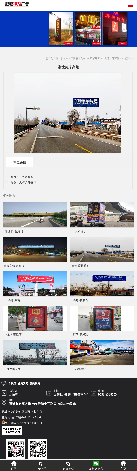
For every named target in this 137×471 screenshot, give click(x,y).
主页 (123, 465)
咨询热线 (68, 465)
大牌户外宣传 (111, 58)
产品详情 (19, 163)
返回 (14, 465)
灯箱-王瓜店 (14, 334)
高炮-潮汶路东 (81, 265)
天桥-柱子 (80, 369)
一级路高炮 (26, 177)
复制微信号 (96, 468)
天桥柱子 (80, 231)
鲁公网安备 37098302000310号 (22, 422)
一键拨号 (41, 465)
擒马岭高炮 (14, 369)
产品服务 (95, 58)
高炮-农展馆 (80, 300)
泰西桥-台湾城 (14, 231)
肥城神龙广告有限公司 (73, 58)
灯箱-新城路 (80, 334)
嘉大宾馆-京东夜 (14, 265)
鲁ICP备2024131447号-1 (26, 417)
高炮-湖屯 (14, 300)
